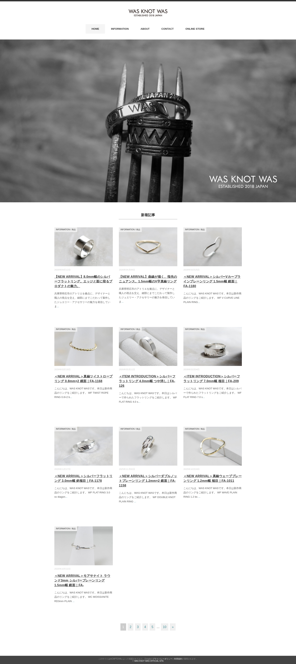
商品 (74, 230)
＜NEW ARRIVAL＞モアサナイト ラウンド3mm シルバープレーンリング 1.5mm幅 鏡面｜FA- (82, 580)
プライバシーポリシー (162, 659)
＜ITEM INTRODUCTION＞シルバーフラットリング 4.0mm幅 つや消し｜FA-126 (147, 381)
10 (164, 627)
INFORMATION (120, 28)
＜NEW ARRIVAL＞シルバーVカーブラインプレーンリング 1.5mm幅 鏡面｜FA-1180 (211, 281)
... (58, 306)
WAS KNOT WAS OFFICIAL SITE (149, 661)
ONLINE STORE (195, 28)
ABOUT (145, 28)
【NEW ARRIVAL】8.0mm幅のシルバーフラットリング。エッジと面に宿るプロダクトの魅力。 (83, 281)
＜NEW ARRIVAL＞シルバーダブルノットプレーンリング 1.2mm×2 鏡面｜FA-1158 (148, 480)
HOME (95, 28)
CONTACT (167, 28)
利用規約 (178, 659)
